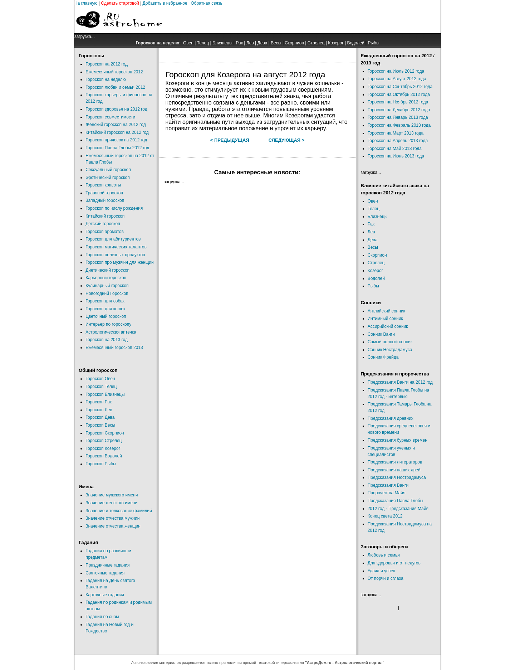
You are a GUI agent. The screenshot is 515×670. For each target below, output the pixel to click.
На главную (85, 3)
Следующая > (287, 140)
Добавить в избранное (165, 3)
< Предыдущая (229, 140)
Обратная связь (206, 3)
